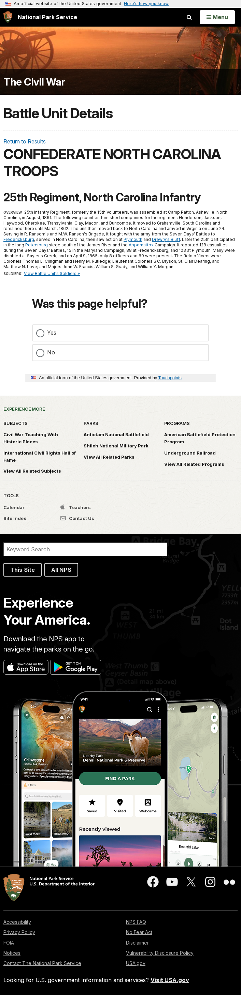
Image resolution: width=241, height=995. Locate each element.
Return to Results (24, 141)
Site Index (14, 518)
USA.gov (135, 963)
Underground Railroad (190, 453)
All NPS (61, 569)
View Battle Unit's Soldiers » (52, 273)
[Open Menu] (217, 17)
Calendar (14, 507)
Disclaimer (137, 943)
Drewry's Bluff (166, 239)
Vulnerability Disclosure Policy (160, 953)
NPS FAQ (136, 922)
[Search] (85, 549)
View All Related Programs (194, 464)
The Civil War (34, 82)
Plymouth (133, 239)
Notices (11, 953)
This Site (22, 569)
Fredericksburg (18, 239)
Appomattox (141, 244)
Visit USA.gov (170, 980)
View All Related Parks (109, 457)
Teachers (75, 507)
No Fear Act (139, 932)
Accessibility (17, 922)
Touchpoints (170, 377)
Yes (51, 332)
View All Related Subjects (32, 471)
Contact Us (77, 518)
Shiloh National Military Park (116, 445)
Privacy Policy (19, 932)
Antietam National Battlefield (116, 434)
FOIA (8, 943)
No (51, 352)
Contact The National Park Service (42, 963)
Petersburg (36, 244)
